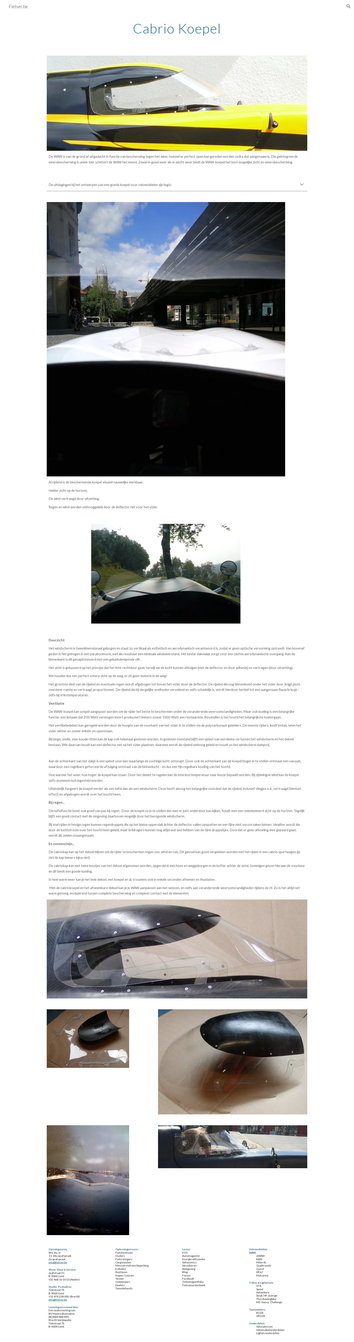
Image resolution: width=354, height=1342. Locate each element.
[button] (348, 6)
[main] (177, 28)
